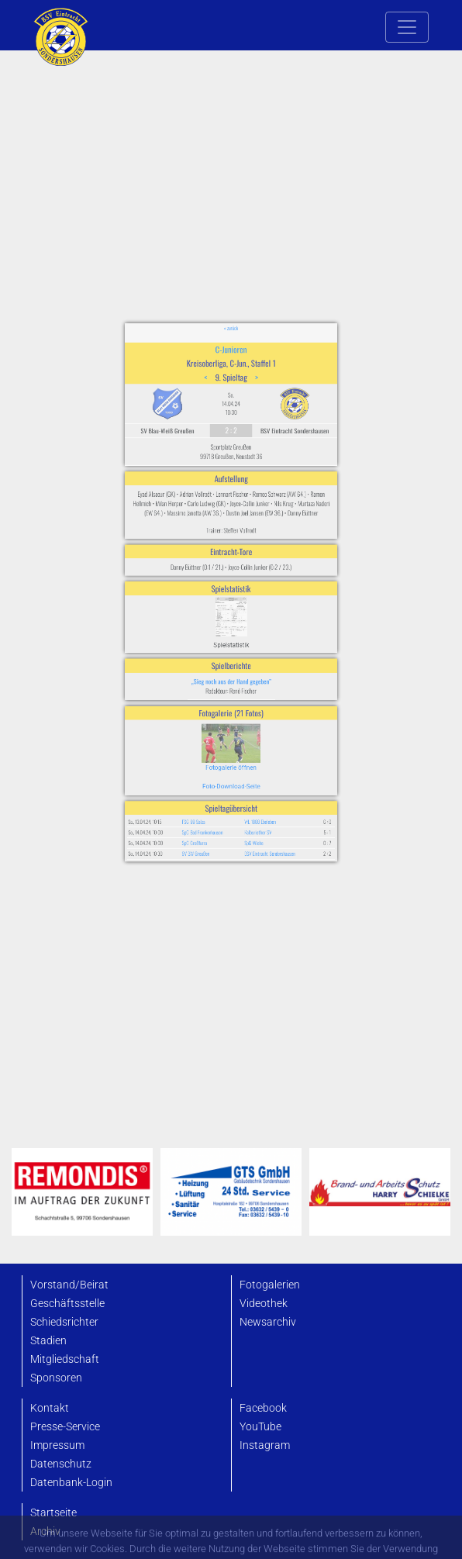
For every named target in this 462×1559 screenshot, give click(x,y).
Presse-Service (65, 1426)
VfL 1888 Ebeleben (251, 751)
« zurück (231, 411)
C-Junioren (231, 426)
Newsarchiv (268, 1322)
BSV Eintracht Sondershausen (257, 774)
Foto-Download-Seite (230, 726)
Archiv (45, 1531)
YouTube (260, 1426)
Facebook (263, 1408)
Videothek (264, 1303)
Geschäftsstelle (67, 1303)
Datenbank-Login (71, 1482)
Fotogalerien (270, 1285)
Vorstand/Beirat (69, 1285)
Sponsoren (56, 1378)
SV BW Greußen (206, 774)
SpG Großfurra (205, 766)
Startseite (53, 1512)
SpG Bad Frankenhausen (211, 759)
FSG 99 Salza (205, 751)
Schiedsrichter (64, 1322)
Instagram (265, 1445)
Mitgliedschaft (64, 1359)
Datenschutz (60, 1464)
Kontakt (49, 1408)
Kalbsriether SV (249, 759)
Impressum (57, 1445)
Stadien (48, 1340)
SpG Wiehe (246, 766)
